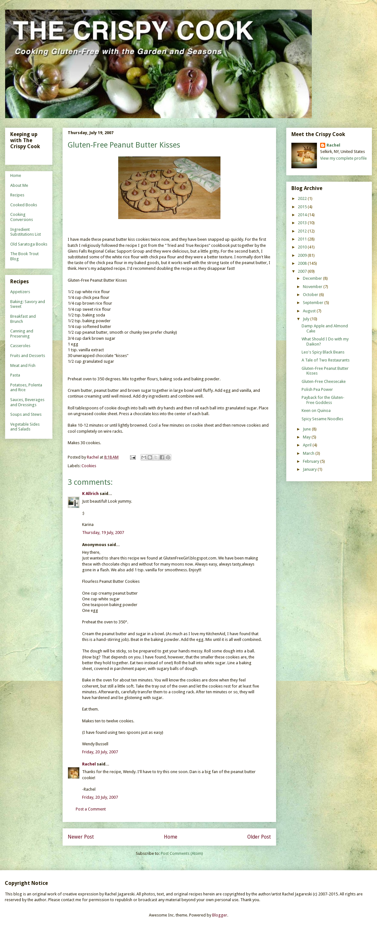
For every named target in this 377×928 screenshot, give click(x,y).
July (306, 318)
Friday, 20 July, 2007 (100, 751)
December (313, 278)
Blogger (219, 915)
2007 (303, 271)
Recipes (17, 195)
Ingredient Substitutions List (25, 232)
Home (170, 837)
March (309, 453)
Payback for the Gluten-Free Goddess (323, 400)
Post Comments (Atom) (182, 853)
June (307, 429)
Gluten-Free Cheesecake (324, 381)
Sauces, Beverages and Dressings (27, 402)
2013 (303, 222)
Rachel (89, 764)
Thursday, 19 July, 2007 (103, 532)
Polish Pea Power (317, 389)
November (313, 286)
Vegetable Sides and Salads (25, 427)
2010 (303, 247)
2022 (303, 198)
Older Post (259, 837)
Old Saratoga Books (28, 244)
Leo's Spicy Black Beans (323, 352)
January (310, 469)
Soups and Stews (26, 414)
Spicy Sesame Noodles (322, 418)
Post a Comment (91, 809)
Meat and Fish (22, 365)
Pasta (15, 375)
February (311, 461)
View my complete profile (343, 158)
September (313, 302)
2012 (303, 231)
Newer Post (81, 837)
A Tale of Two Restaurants (326, 360)
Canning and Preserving (21, 333)
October (311, 294)
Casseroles (20, 345)
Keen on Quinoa (316, 410)
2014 (303, 214)
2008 (303, 263)
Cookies (88, 465)
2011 (303, 239)
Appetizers (20, 291)
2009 (303, 255)
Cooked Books (23, 204)
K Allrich (90, 493)
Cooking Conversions (21, 217)
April (307, 445)
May (307, 437)
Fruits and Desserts (27, 355)
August (310, 310)
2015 (303, 206)
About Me (19, 185)
